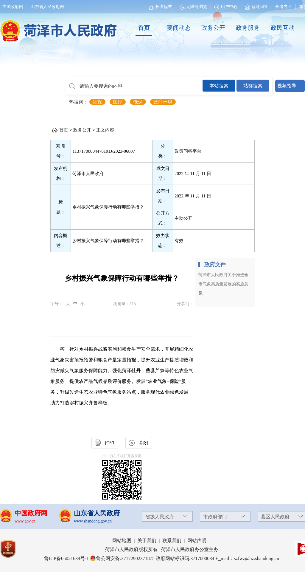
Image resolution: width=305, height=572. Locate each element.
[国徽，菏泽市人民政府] (57, 27)
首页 (144, 27)
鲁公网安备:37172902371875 (122, 558)
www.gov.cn (25, 521)
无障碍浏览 (193, 6)
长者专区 (283, 6)
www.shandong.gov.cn (93, 521)
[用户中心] (226, 6)
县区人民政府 (275, 516)
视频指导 (286, 85)
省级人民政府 (159, 516)
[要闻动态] (178, 28)
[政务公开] (213, 28)
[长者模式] (161, 6)
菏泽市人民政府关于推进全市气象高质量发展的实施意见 (223, 284)
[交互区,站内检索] (185, 86)
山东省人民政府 (97, 513)
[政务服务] (248, 28)
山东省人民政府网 (47, 6)
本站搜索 (218, 85)
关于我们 (146, 540)
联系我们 (171, 540)
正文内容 (105, 130)
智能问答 (256, 6)
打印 (109, 443)
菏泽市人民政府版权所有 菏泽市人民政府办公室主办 (161, 549)
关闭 (143, 443)
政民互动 (283, 27)
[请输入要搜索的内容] (134, 86)
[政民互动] (282, 28)
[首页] (144, 28)
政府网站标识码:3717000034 (185, 558)
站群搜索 (252, 85)
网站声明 (196, 540)
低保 (138, 101)
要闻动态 (179, 27)
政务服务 (248, 27)
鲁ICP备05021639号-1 (66, 558)
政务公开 (213, 27)
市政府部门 (215, 516)
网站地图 (121, 540)
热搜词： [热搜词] (78, 101)
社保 (97, 101)
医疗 (117, 101)
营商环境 (162, 101)
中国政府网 (12, 6)
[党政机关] (14, 549)
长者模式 (163, 6)
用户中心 (229, 6)
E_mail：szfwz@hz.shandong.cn (247, 558)
